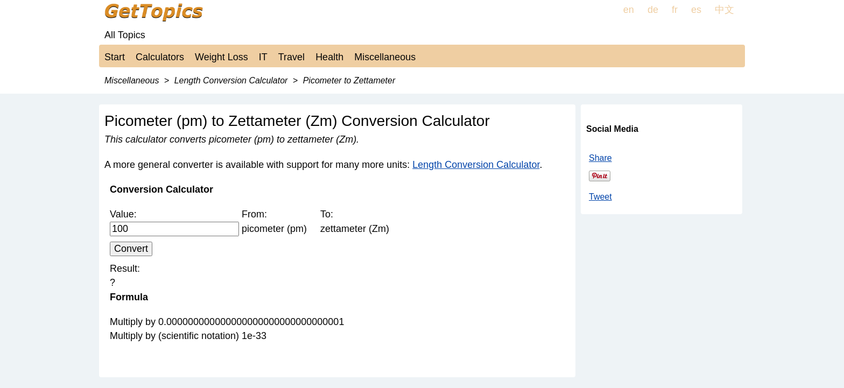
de (653, 9)
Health (329, 57)
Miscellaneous (385, 57)
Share (600, 158)
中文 (724, 9)
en (628, 9)
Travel (291, 57)
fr (675, 9)
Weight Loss (221, 57)
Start (114, 57)
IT (263, 57)
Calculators (160, 57)
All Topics (124, 35)
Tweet (600, 196)
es (696, 9)
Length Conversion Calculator (475, 164)
